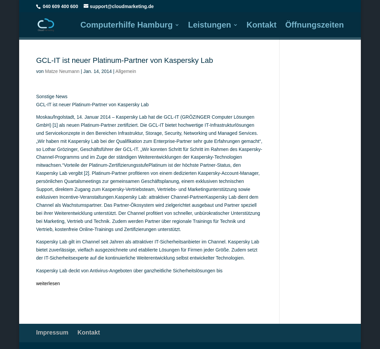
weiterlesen (48, 283)
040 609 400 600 (60, 6)
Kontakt (262, 26)
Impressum (52, 332)
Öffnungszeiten (314, 26)
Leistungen (209, 26)
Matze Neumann (62, 71)
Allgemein (126, 71)
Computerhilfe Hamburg (126, 26)
